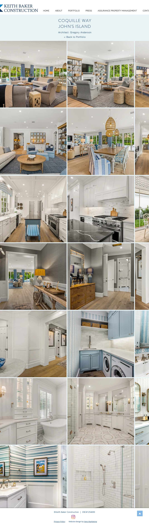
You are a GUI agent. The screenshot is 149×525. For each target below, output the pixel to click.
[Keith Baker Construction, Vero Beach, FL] (73, 517)
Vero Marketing (90, 521)
